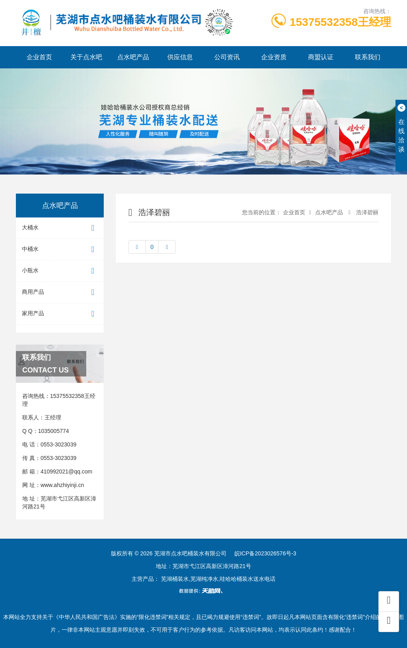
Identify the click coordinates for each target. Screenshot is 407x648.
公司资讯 (227, 57)
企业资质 (274, 57)
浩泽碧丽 (366, 212)
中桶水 (60, 249)
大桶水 (60, 228)
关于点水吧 (86, 57)
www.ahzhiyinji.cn (62, 485)
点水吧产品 (133, 57)
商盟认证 (320, 57)
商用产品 (60, 292)
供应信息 (180, 57)
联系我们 (367, 57)
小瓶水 (60, 270)
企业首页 (39, 57)
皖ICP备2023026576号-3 (266, 553)
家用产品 (60, 313)
